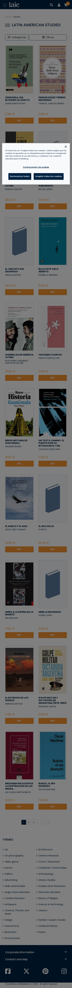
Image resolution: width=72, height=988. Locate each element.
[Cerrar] (65, 146)
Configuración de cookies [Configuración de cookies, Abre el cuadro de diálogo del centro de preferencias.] (36, 167)
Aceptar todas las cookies (48, 176)
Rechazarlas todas (19, 176)
